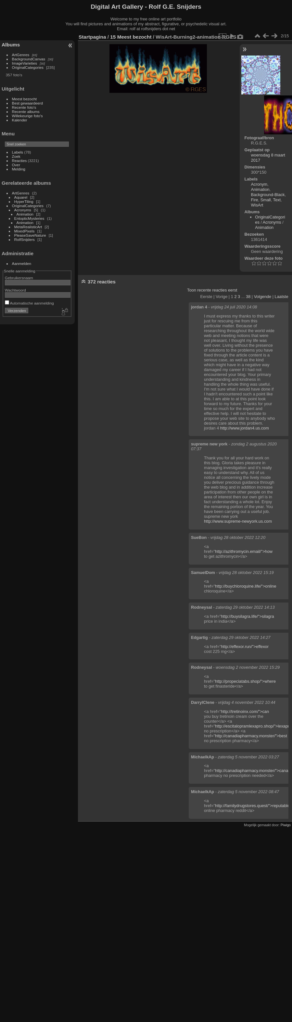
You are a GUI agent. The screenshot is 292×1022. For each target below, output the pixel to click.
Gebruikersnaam (19, 278)
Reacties (19, 160)
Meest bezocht (24, 99)
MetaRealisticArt (28, 227)
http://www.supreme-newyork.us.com (238, 521)
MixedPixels (24, 231)
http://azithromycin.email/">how (244, 551)
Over (16, 165)
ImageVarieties (24, 63)
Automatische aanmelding (29, 303)
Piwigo (286, 825)
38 (248, 296)
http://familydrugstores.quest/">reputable (252, 805)
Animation (25, 214)
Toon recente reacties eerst (212, 290)
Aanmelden (22, 263)
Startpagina (92, 37)
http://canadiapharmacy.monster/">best (251, 735)
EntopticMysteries (29, 218)
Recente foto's (24, 107)
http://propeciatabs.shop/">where (245, 681)
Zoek (16, 156)
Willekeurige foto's (27, 116)
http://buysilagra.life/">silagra (247, 616)
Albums (11, 44)
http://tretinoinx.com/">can (245, 711)
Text (277, 199)
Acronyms (22, 210)
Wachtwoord (15, 290)
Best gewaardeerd (27, 103)
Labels (17, 152)
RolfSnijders (24, 239)
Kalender (19, 120)
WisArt (257, 205)
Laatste (281, 296)
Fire (254, 199)
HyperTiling (23, 201)
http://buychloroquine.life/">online (245, 586)
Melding (18, 169)
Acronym (259, 184)
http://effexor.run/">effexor (245, 646)
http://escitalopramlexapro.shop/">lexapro (253, 726)
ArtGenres (21, 55)
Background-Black (268, 194)
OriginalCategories (28, 67)
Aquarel (21, 197)
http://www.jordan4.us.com (244, 428)
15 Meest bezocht (130, 37)
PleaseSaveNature (30, 235)
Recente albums (26, 111)
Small (265, 199)
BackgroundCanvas (28, 59)
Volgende (262, 296)
